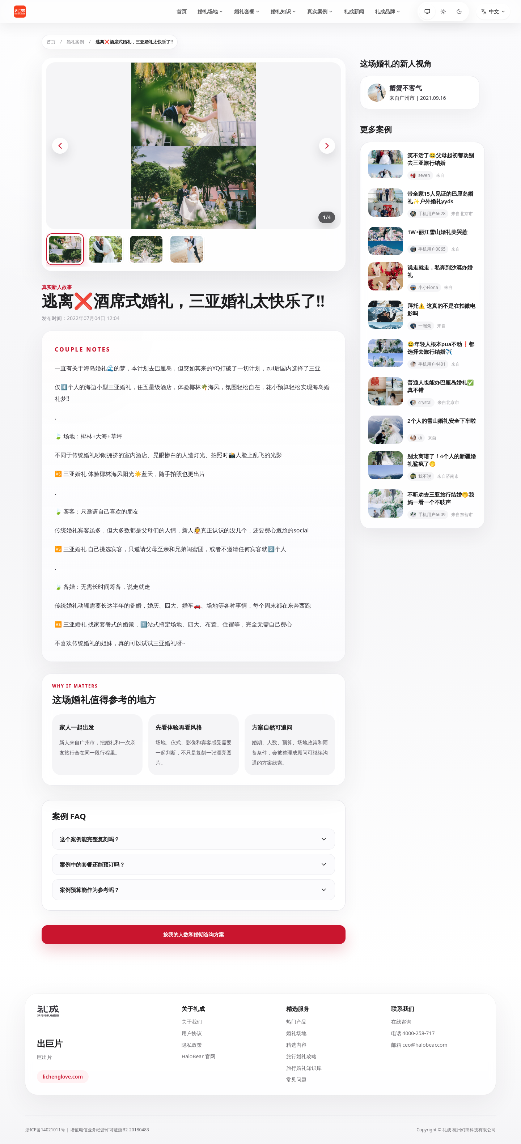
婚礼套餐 (247, 11)
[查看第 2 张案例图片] (105, 249)
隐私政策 (192, 1044)
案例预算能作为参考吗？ (193, 889)
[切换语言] (493, 12)
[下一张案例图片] (327, 146)
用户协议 (192, 1033)
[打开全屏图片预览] (193, 146)
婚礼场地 (210, 11)
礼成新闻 (354, 11)
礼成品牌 (388, 11)
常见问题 (296, 1079)
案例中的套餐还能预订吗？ (193, 864)
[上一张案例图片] (60, 146)
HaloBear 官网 (198, 1056)
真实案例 (320, 11)
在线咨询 (401, 1021)
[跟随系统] (427, 12)
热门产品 (296, 1021)
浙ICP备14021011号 (45, 1130)
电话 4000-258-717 (413, 1033)
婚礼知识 (283, 11)
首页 (182, 11)
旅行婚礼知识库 (304, 1067)
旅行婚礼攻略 (301, 1056)
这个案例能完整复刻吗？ (193, 839)
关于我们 (192, 1021)
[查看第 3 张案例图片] (146, 249)
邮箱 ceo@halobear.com (419, 1044)
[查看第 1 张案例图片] (65, 249)
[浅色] (443, 12)
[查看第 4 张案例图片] (187, 249)
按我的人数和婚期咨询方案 (193, 934)
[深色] (459, 12)
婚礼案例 (75, 42)
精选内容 (296, 1044)
